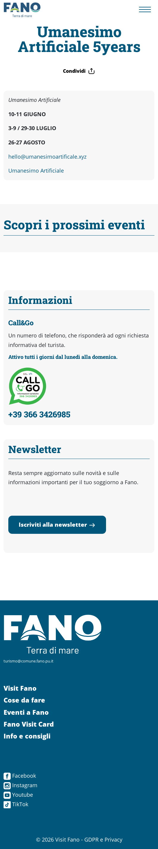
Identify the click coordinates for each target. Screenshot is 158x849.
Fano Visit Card (29, 724)
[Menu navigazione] (144, 10)
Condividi (79, 71)
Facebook (20, 775)
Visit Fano (20, 688)
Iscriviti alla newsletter (57, 524)
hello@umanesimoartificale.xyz (47, 156)
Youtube (18, 794)
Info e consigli (27, 736)
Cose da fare (24, 700)
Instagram (20, 785)
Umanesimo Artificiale (36, 170)
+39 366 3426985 (39, 414)
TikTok (16, 804)
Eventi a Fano (26, 712)
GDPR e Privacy (103, 839)
